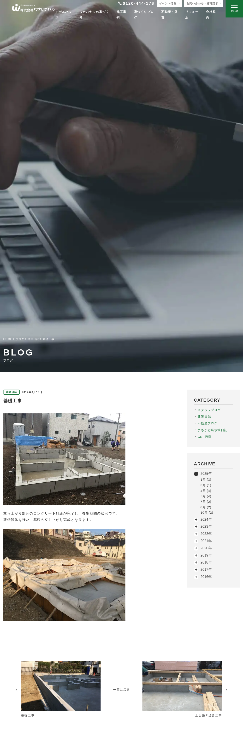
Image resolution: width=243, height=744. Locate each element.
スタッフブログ (209, 410)
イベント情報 (167, 3)
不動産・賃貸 (169, 14)
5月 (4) (205, 496)
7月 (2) (205, 501)
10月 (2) (206, 512)
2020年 (206, 548)
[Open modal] (234, 8)
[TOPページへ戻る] (33, 9)
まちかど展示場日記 (213, 430)
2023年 (206, 526)
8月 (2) (205, 507)
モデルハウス (63, 14)
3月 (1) (205, 485)
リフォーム (192, 14)
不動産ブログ (207, 423)
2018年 (206, 562)
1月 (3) (205, 479)
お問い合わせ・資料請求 (202, 3)
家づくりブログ (144, 14)
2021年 (206, 541)
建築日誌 (204, 416)
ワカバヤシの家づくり (94, 14)
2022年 (206, 534)
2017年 (206, 569)
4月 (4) (205, 491)
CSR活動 (205, 437)
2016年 (206, 577)
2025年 (206, 473)
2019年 (206, 555)
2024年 (206, 519)
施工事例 (121, 14)
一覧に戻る (121, 689)
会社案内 (211, 14)
